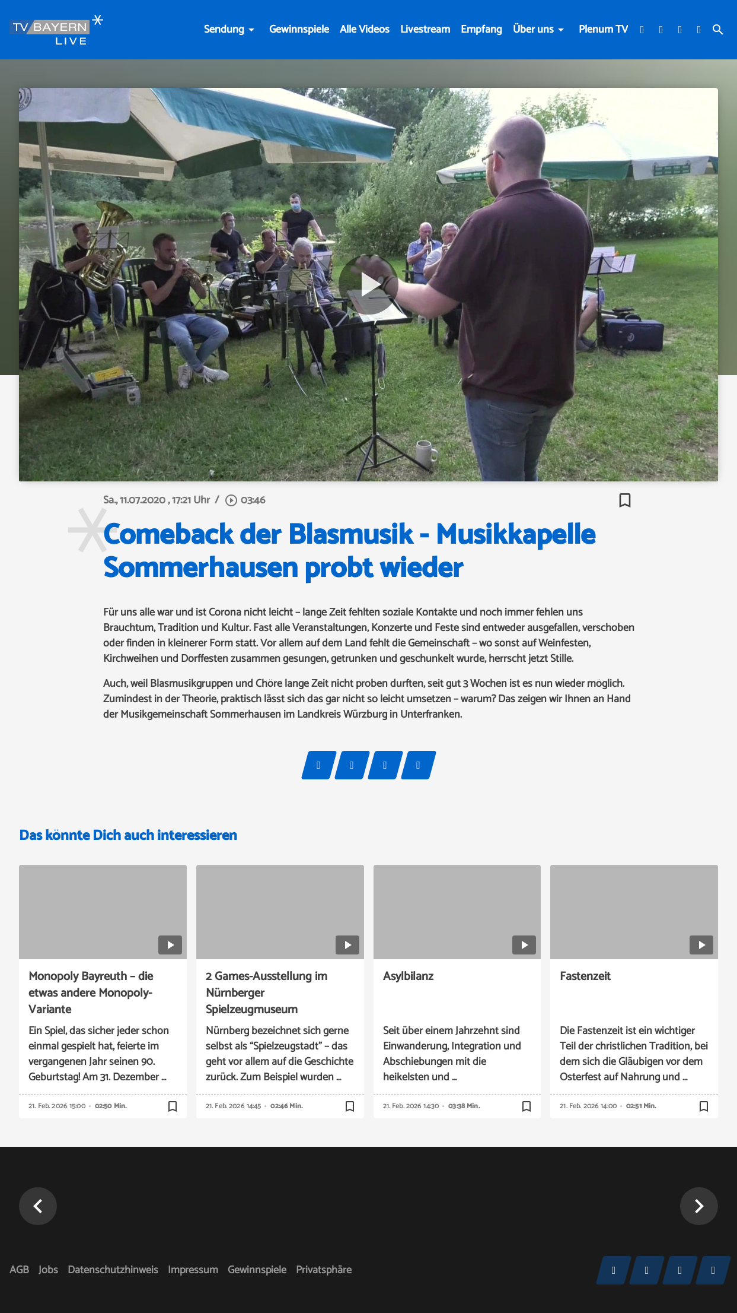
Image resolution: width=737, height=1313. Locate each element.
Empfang (481, 29)
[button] (38, 1206)
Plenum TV (603, 29)
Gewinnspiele (299, 29)
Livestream (425, 29)
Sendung (224, 29)
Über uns (533, 29)
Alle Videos (365, 29)
